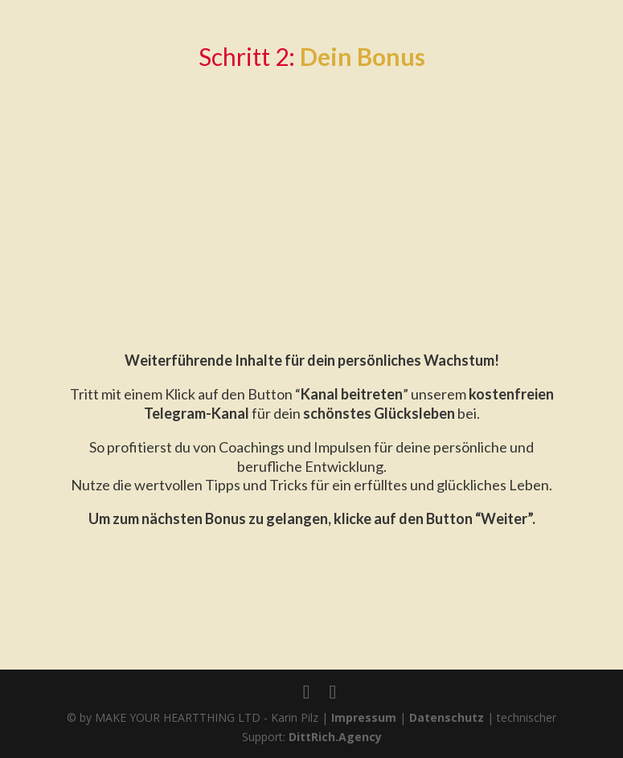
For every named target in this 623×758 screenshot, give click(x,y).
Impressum (363, 717)
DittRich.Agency (335, 736)
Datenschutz (446, 717)
